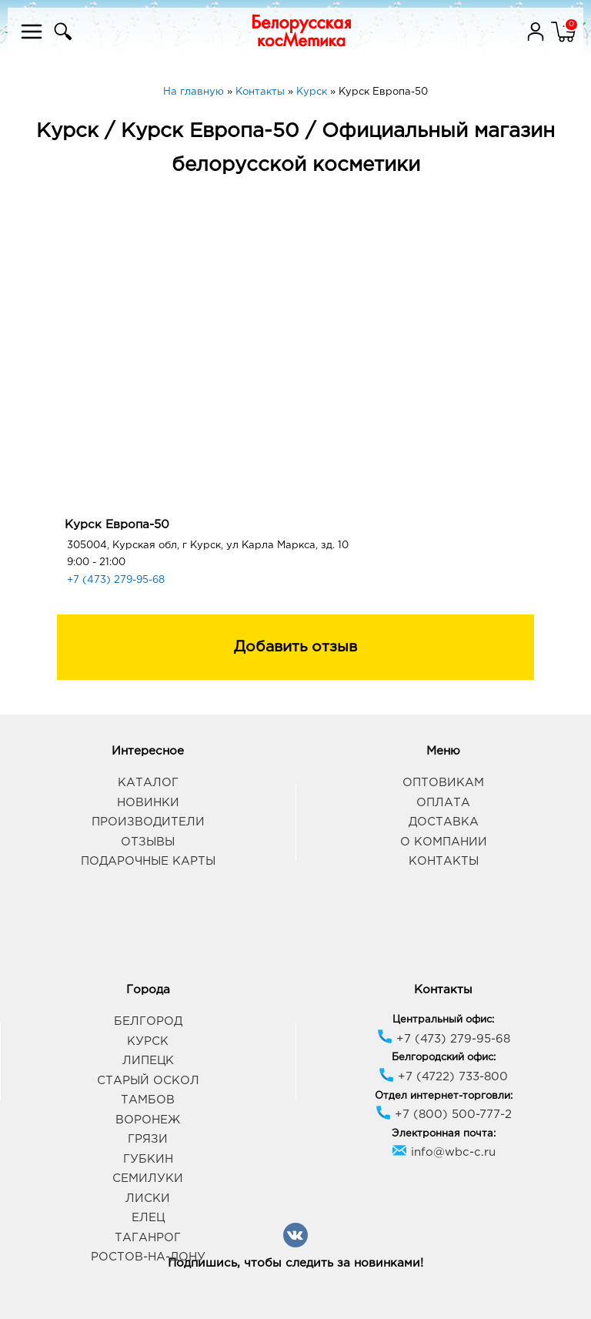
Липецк (148, 1061)
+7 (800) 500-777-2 (444, 1115)
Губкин (148, 1159)
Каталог (148, 783)
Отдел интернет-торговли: (444, 1096)
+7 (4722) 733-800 (443, 1077)
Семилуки (147, 1178)
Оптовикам (443, 783)
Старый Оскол (148, 1081)
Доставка (444, 822)
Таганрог (148, 1238)
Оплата (443, 803)
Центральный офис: (443, 1020)
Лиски (147, 1198)
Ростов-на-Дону (148, 1257)
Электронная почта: (444, 1134)
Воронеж (147, 1120)
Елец (148, 1218)
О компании (443, 842)
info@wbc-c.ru (444, 1152)
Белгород (148, 1021)
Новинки (148, 803)
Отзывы (148, 842)
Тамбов (148, 1100)
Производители (148, 822)
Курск (148, 1041)
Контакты (444, 861)
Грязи (148, 1139)
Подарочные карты (148, 861)
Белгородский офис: (444, 1057)
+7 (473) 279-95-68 (116, 580)
